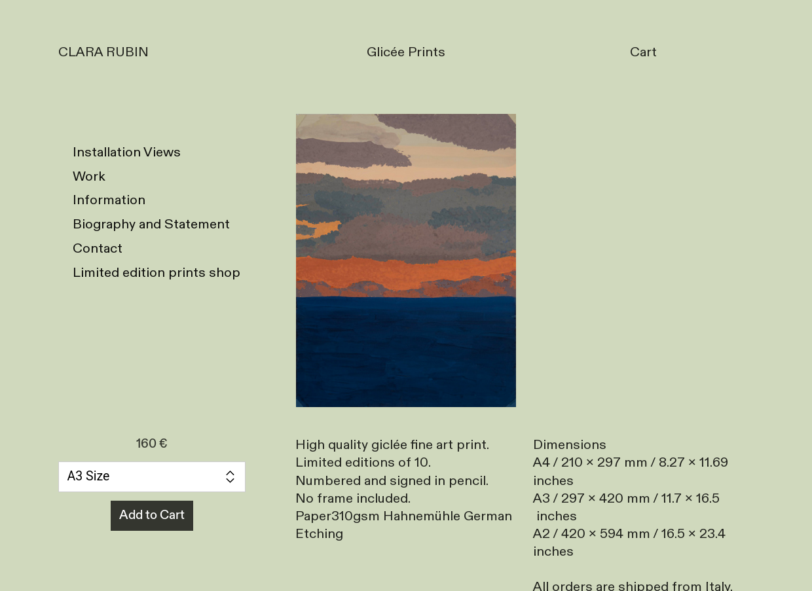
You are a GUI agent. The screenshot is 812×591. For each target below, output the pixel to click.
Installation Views (127, 152)
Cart (643, 52)
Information (109, 200)
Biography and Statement (151, 224)
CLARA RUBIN (103, 52)
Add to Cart (152, 515)
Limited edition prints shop (156, 272)
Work (89, 176)
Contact (97, 248)
